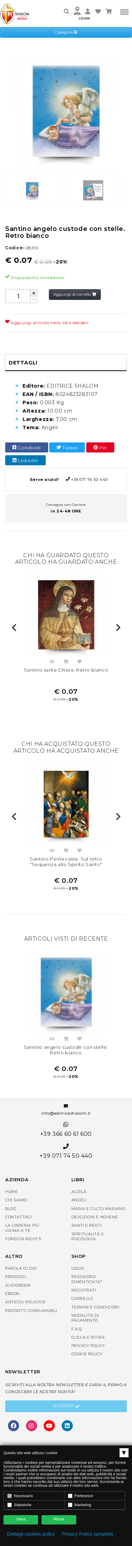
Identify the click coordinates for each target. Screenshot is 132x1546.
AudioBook (18, 1285)
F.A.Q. (77, 1329)
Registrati (83, 1290)
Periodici (15, 1276)
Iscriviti (66, 1406)
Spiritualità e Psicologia (87, 1236)
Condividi (26, 447)
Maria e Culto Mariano (98, 1208)
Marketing (79, 1505)
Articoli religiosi (25, 1301)
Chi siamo (16, 1200)
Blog (10, 1208)
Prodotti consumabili (31, 1310)
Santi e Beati (86, 1225)
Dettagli (23, 363)
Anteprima (52, 662)
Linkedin (25, 460)
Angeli (79, 1200)
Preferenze (80, 1496)
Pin (100, 447)
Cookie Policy (87, 1353)
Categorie (66, 32)
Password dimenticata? (87, 1279)
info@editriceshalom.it (66, 1110)
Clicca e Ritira (88, 1337)
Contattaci (18, 1217)
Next (118, 628)
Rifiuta (58, 1519)
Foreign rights (23, 1238)
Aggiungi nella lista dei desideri (79, 662)
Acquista (66, 662)
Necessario (20, 1496)
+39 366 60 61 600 (66, 1129)
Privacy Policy (88, 1345)
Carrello (82, 1298)
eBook (12, 1293)
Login (77, 1268)
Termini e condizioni (95, 1307)
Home (11, 1191)
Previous (14, 628)
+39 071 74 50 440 (66, 479)
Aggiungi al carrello (74, 294)
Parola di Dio (21, 1268)
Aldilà (79, 1191)
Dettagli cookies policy (31, 1534)
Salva (21, 1519)
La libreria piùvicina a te (22, 1228)
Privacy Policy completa (87, 1534)
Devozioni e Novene (94, 1217)
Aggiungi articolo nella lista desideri (47, 322)
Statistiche (19, 1505)
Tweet (67, 447)
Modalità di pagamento (85, 1318)
